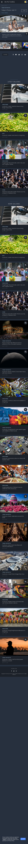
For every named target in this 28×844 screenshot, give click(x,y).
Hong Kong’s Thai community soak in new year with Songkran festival (13, 163)
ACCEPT (23, 839)
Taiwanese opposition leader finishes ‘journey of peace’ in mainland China (13, 192)
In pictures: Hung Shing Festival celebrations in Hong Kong (13, 631)
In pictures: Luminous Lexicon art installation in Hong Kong (13, 401)
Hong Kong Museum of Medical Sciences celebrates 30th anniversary (12, 488)
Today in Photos (5, 7)
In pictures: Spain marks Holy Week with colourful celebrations (12, 545)
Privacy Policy (11, 840)
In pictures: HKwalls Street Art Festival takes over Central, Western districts (13, 602)
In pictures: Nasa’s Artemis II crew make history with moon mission (14, 372)
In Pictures (9, 2)
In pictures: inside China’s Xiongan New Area (13, 574)
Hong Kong (5, 104)
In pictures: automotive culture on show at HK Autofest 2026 (13, 459)
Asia (3, 133)
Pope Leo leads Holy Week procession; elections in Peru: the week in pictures (12, 343)
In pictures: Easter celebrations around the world (13, 516)
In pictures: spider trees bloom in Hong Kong (13, 135)
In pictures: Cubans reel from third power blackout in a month (12, 660)
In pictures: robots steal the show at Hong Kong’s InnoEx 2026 (12, 107)
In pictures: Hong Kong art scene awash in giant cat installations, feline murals (14, 430)
